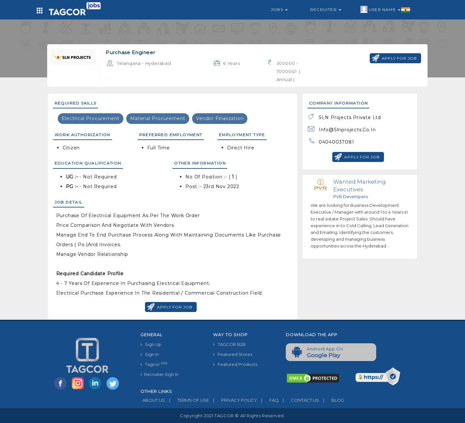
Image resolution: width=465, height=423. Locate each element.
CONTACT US (299, 400)
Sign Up (150, 344)
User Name (385, 10)
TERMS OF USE (187, 400)
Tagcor (153, 364)
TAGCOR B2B (229, 344)
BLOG (331, 400)
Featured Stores (232, 354)
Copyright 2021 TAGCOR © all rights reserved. (232, 415)
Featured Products (235, 364)
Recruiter (325, 9)
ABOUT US (152, 400)
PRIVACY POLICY (233, 400)
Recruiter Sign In (159, 374)
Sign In (149, 354)
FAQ (268, 400)
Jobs (279, 9)
